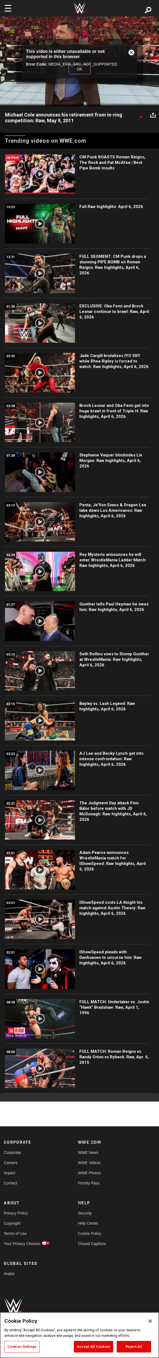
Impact (9, 1173)
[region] (79, 1335)
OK (79, 69)
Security (85, 1213)
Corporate (12, 1152)
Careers (11, 1162)
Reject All (133, 1347)
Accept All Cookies (93, 1347)
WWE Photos (89, 1173)
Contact (10, 1183)
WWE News (88, 1152)
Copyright (12, 1223)
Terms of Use (15, 1233)
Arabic (9, 1274)
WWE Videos (89, 1162)
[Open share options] (153, 115)
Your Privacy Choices (22, 1243)
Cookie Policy (89, 1233)
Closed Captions (92, 1243)
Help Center (88, 1223)
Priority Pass (89, 1183)
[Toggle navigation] (8, 8)
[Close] (150, 1321)
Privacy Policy (16, 1213)
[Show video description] (141, 115)
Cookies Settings (22, 1347)
